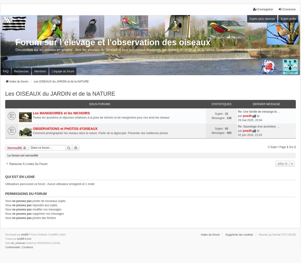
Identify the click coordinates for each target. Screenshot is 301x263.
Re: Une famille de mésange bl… (258, 111)
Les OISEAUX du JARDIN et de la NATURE (60, 93)
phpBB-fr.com (24, 239)
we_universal (18, 243)
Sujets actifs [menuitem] (288, 19)
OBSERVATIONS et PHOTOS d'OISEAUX (65, 129)
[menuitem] (12, 247)
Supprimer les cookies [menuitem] (239, 234)
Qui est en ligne (20, 177)
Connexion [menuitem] (287, 9)
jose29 (247, 116)
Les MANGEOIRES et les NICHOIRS (61, 113)
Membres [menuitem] (40, 71)
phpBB (24, 234)
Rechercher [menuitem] (21, 71)
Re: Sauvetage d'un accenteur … (258, 126)
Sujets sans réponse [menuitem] (262, 19)
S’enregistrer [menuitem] (263, 9)
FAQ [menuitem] (5, 71)
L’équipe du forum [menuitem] (63, 71)
